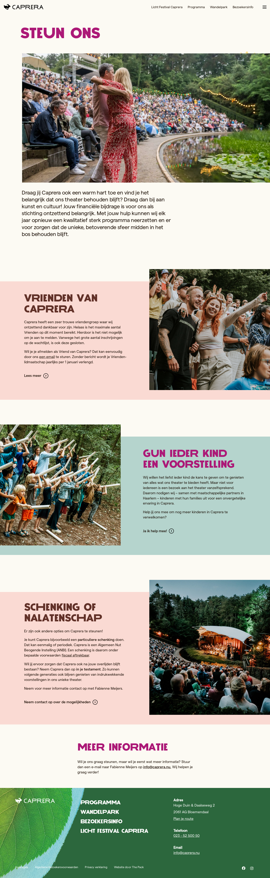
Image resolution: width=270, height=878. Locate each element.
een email (47, 357)
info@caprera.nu (186, 853)
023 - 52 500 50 (186, 836)
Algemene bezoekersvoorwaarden (56, 867)
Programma (180, 8)
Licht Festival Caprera (148, 8)
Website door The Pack (129, 867)
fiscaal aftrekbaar (75, 655)
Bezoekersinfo (230, 8)
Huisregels (21, 867)
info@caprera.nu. (157, 767)
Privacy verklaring (96, 867)
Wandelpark (204, 8)
